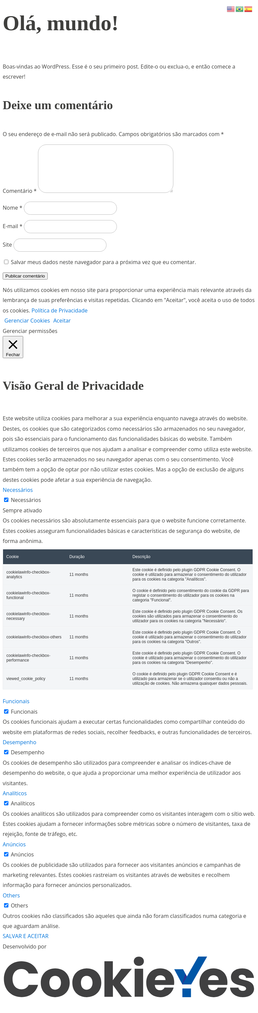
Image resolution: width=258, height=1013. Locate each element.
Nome (12, 215)
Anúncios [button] (14, 852)
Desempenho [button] (19, 750)
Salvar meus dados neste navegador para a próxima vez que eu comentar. (103, 270)
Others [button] (11, 903)
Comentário (20, 199)
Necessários (26, 508)
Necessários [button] (18, 498)
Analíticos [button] (15, 801)
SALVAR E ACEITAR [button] (25, 944)
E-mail (13, 234)
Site (7, 252)
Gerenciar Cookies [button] (27, 328)
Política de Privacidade (60, 318)
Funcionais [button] (16, 709)
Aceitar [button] (62, 328)
